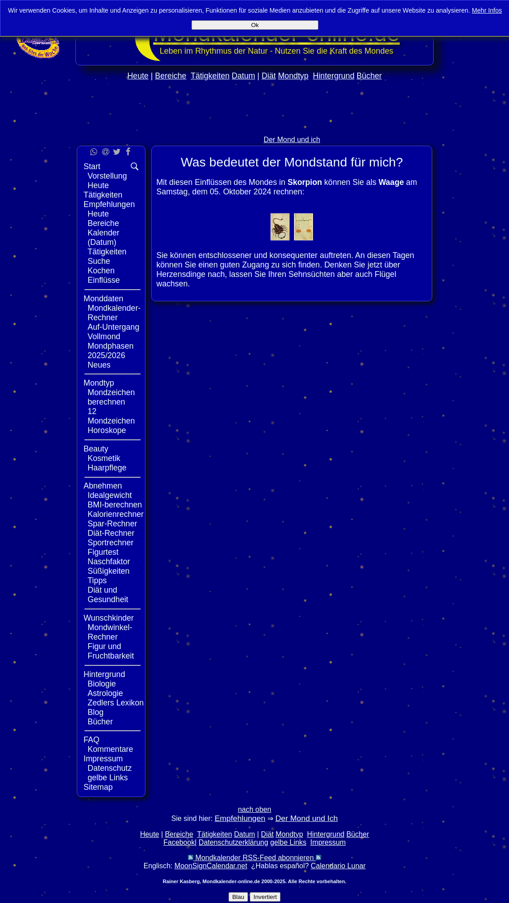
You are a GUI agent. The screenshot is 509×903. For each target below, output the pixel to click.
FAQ (91, 739)
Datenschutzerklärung (233, 842)
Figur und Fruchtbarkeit (111, 651)
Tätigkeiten (210, 75)
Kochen (101, 270)
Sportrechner (111, 542)
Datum (243, 75)
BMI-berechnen (115, 504)
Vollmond (104, 336)
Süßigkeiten (109, 571)
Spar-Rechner (112, 523)
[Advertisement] (471, 269)
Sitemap (98, 787)
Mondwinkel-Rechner (110, 632)
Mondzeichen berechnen (111, 397)
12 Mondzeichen (111, 416)
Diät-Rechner (111, 533)
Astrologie (105, 693)
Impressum (103, 758)
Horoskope (107, 430)
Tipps (97, 580)
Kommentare (110, 749)
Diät (269, 75)
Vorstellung (107, 175)
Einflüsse (104, 280)
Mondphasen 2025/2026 (111, 350)
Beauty (96, 448)
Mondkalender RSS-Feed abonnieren (254, 858)
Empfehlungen (109, 204)
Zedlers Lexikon (116, 702)
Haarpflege (107, 467)
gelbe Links (108, 777)
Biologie (102, 683)
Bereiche (170, 75)
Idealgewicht (110, 495)
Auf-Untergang (113, 327)
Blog (95, 712)
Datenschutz (110, 768)
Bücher (369, 75)
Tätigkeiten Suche (107, 256)
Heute (138, 75)
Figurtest (103, 552)
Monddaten (103, 298)
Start (92, 166)
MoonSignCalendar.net (210, 866)
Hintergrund (334, 75)
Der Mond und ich (292, 139)
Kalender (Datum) (103, 237)
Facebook (179, 842)
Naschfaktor (109, 561)
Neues (99, 364)
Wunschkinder (109, 617)
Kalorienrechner (116, 514)
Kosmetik (104, 458)
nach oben (254, 809)
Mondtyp (293, 75)
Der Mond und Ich (307, 818)
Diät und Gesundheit (108, 594)
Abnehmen (103, 485)
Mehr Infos (487, 10)
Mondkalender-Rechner (114, 313)
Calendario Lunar (338, 866)
